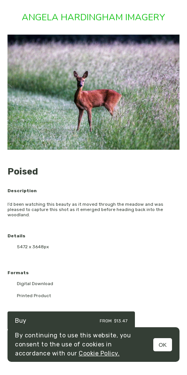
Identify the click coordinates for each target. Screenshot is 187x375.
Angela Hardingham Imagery (93, 17)
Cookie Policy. (99, 353)
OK (163, 345)
